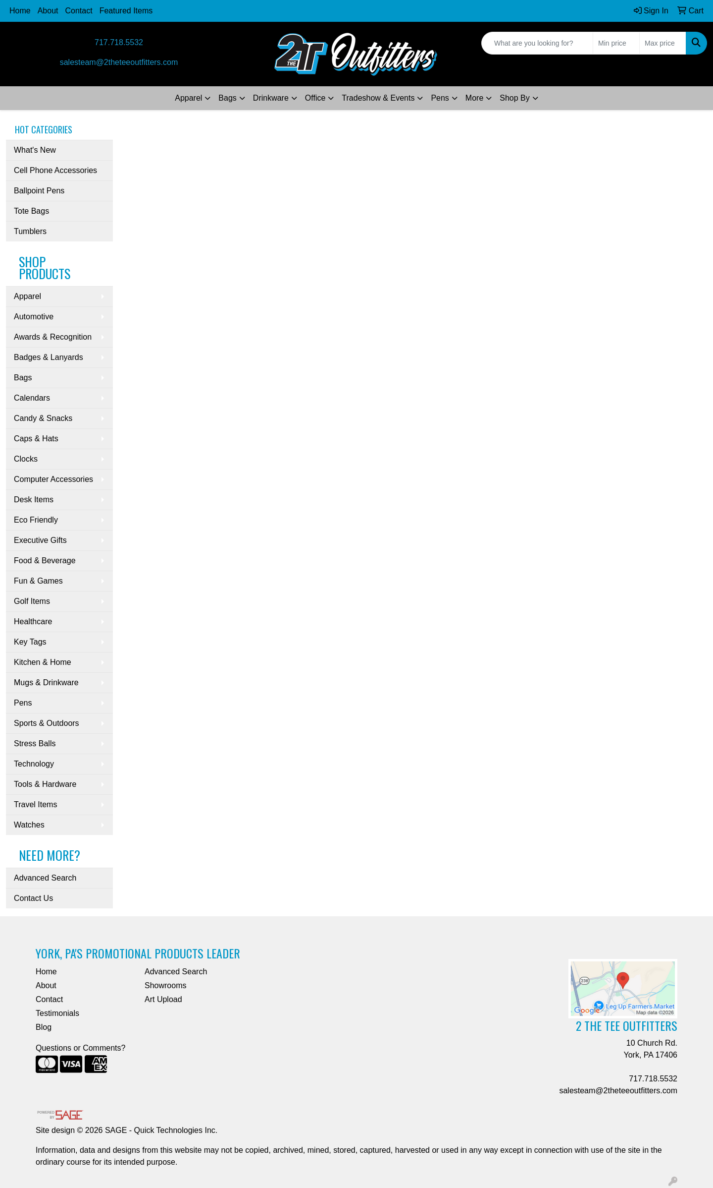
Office (315, 98)
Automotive (33, 316)
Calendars (32, 398)
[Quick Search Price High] (662, 43)
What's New (35, 150)
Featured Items (126, 10)
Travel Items (35, 804)
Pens (440, 98)
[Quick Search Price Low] (616, 43)
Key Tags (30, 642)
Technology (34, 764)
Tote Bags (31, 211)
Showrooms (165, 985)
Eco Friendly (36, 520)
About (48, 10)
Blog (43, 1027)
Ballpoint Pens (39, 190)
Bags (227, 98)
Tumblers (30, 231)
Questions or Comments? (80, 1048)
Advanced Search (45, 878)
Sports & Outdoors (46, 723)
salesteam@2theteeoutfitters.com (119, 62)
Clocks (26, 459)
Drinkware (271, 98)
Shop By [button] (514, 98)
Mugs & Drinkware (46, 682)
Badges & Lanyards (48, 357)
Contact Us (33, 898)
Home (20, 10)
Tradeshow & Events (378, 98)
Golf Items (32, 601)
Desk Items (33, 499)
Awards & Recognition (53, 337)
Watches (29, 825)
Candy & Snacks (43, 418)
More (474, 98)
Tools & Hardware (45, 784)
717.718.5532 (119, 42)
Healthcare (33, 621)
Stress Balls (34, 743)
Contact (79, 10)
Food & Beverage (45, 560)
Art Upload (163, 999)
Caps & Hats (36, 438)
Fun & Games (38, 581)
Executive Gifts (40, 540)
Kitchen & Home (42, 662)
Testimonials (57, 1013)
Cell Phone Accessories (55, 170)
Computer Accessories (53, 479)
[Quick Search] (537, 43)
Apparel (188, 98)
